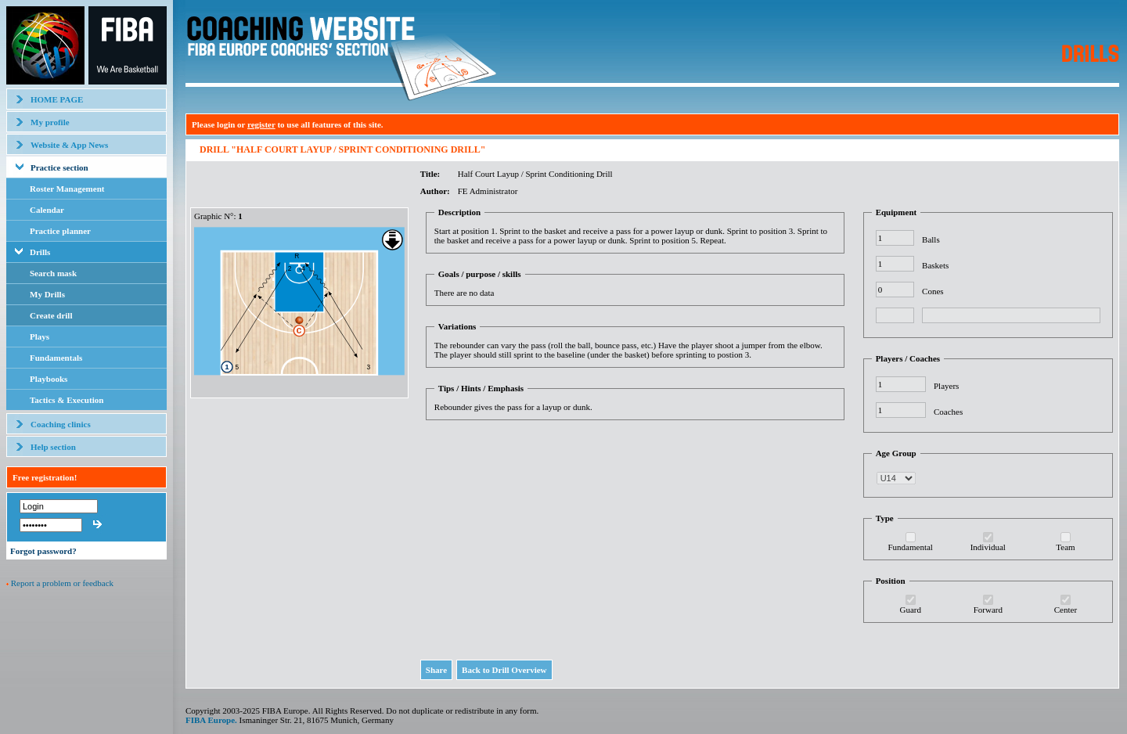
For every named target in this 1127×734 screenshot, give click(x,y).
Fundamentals (56, 357)
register (261, 124)
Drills (40, 252)
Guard (910, 609)
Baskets (935, 265)
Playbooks (48, 378)
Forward (988, 609)
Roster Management (67, 188)
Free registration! (45, 477)
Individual (988, 547)
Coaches (948, 411)
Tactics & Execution (66, 400)
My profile (50, 122)
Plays (39, 336)
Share (436, 670)
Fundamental (910, 547)
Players (946, 385)
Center (1065, 609)
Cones (933, 291)
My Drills (47, 294)
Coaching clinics (61, 424)
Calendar (47, 209)
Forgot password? (43, 551)
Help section (53, 447)
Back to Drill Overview (504, 670)
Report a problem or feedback (62, 583)
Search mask (53, 273)
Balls (931, 239)
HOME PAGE (57, 99)
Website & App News (69, 144)
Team (1065, 547)
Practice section (59, 167)
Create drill (51, 315)
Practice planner (60, 231)
